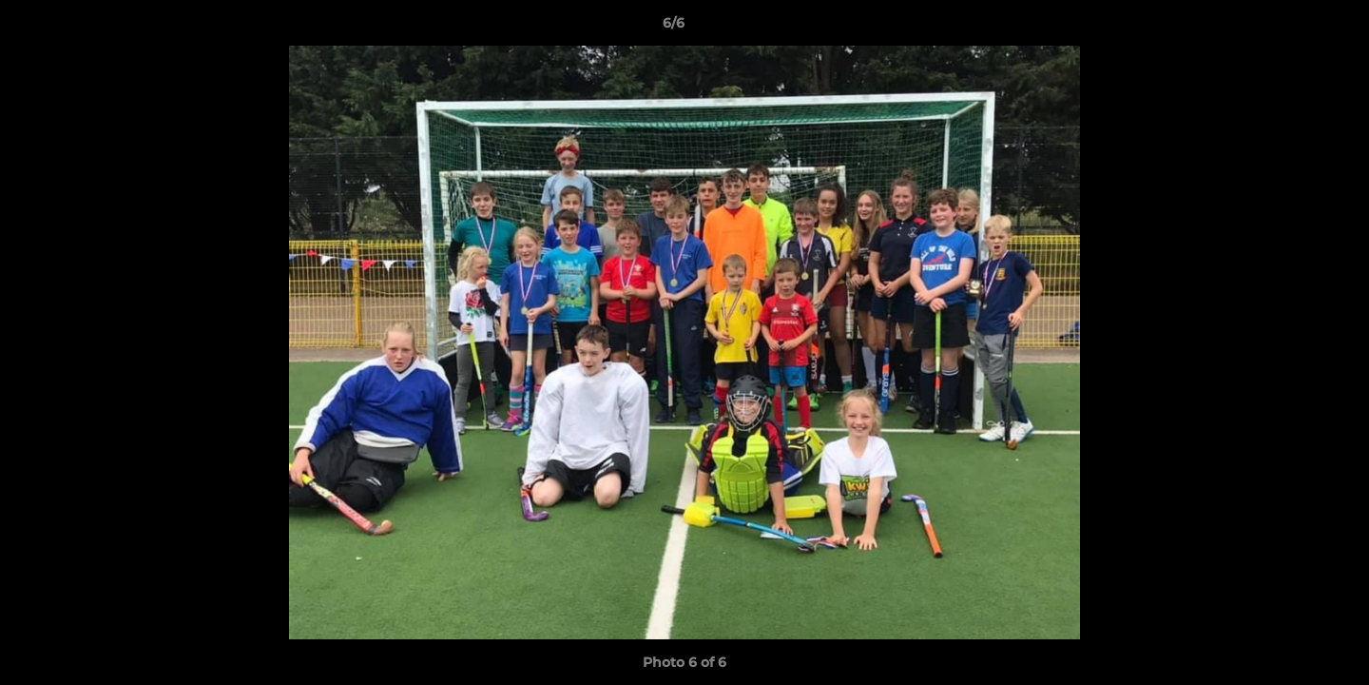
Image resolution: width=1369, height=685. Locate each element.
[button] (1289, 27)
